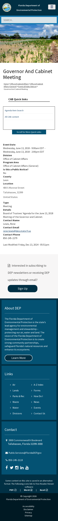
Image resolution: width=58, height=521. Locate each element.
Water (14, 407)
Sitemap (28, 515)
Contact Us (38, 413)
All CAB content (12, 116)
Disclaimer (28, 509)
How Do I (37, 396)
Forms (36, 390)
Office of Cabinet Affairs (19, 84)
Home (6, 84)
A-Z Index (37, 384)
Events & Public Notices (27, 86)
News (35, 401)
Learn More (18, 358)
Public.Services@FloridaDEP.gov (25, 452)
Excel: (44, 490)
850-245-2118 (16, 460)
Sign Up (23, 288)
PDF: (12, 490)
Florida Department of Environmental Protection (28, 499)
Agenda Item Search (14, 110)
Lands (14, 390)
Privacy (28, 512)
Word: (28, 490)
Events (36, 407)
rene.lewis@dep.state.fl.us (17, 231)
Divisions (16, 413)
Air (12, 384)
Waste (14, 401)
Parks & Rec (17, 396)
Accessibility (28, 506)
